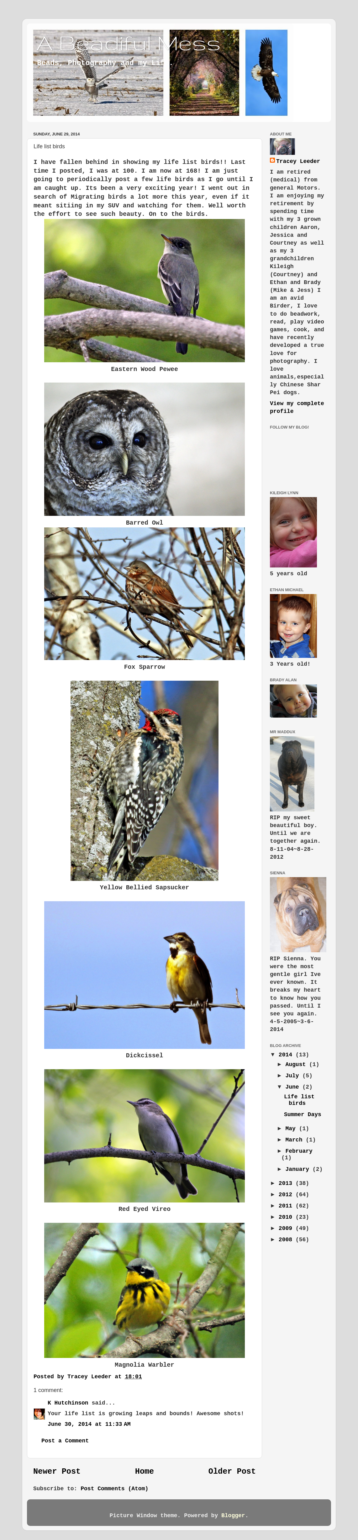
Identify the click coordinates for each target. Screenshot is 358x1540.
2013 (287, 1183)
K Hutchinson (68, 1403)
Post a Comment (65, 1441)
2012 (287, 1195)
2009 (287, 1228)
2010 (287, 1217)
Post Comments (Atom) (114, 1489)
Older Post (232, 1471)
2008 (287, 1240)
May (292, 1129)
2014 (287, 1055)
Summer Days (302, 1114)
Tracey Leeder (298, 161)
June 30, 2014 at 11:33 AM (89, 1424)
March (295, 1140)
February (298, 1151)
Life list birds (299, 1100)
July (293, 1076)
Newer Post (57, 1471)
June (293, 1087)
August (297, 1064)
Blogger (233, 1515)
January (298, 1169)
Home (144, 1471)
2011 (287, 1206)
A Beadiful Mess (128, 42)
